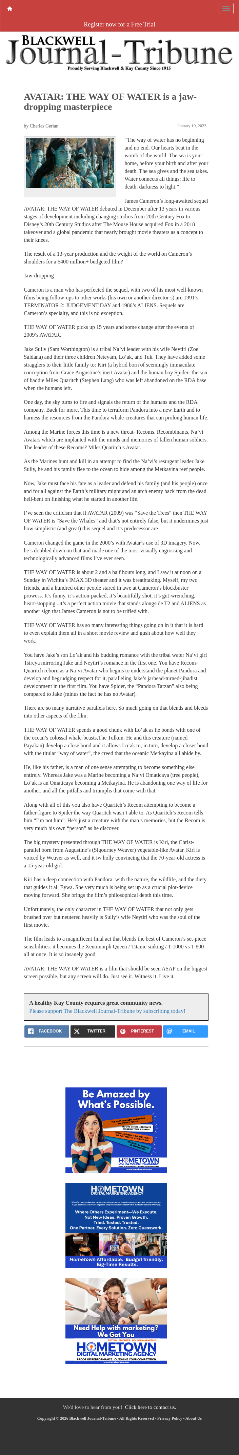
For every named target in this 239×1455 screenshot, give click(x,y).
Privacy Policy (169, 1418)
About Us (193, 1418)
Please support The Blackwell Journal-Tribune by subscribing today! (107, 1011)
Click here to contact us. (150, 1407)
